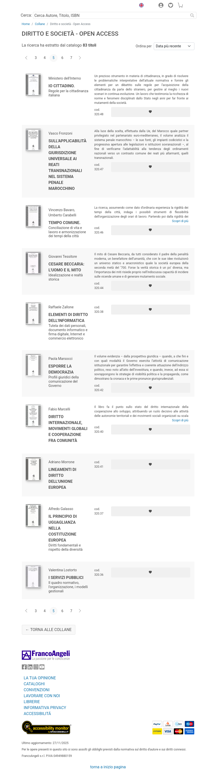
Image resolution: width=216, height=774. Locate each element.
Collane (40, 24)
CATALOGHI (34, 684)
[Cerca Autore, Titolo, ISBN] (110, 15)
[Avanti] (80, 58)
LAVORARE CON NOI (42, 695)
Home (26, 24)
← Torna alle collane (48, 629)
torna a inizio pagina (108, 767)
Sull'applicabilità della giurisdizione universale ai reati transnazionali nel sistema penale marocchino (68, 165)
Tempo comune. (65, 222)
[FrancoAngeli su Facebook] (24, 668)
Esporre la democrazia (61, 369)
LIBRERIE (32, 701)
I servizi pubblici (66, 577)
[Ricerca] (192, 15)
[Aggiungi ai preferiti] (150, 112)
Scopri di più (180, 221)
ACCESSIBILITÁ (37, 713)
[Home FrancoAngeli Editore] (38, 6)
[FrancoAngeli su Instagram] (35, 668)
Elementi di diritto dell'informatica (68, 317)
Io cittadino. (62, 86)
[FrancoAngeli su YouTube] (41, 668)
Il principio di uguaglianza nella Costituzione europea (63, 528)
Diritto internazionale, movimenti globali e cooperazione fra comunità (68, 428)
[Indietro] (27, 58)
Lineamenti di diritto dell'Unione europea (62, 478)
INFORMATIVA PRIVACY (45, 707)
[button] (140, 5)
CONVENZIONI (37, 690)
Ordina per (144, 46)
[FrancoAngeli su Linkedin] (30, 668)
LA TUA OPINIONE (40, 678)
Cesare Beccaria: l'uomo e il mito (67, 267)
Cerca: (26, 15)
